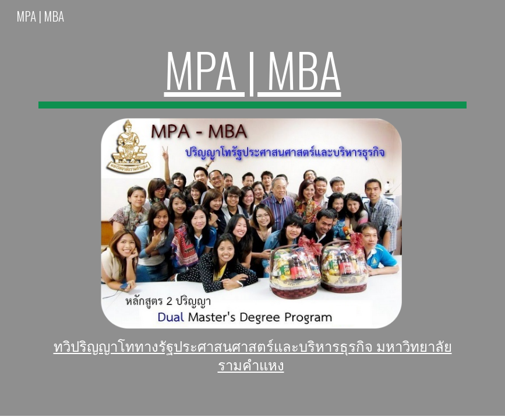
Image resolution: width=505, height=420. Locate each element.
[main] (253, 75)
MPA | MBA (252, 68)
